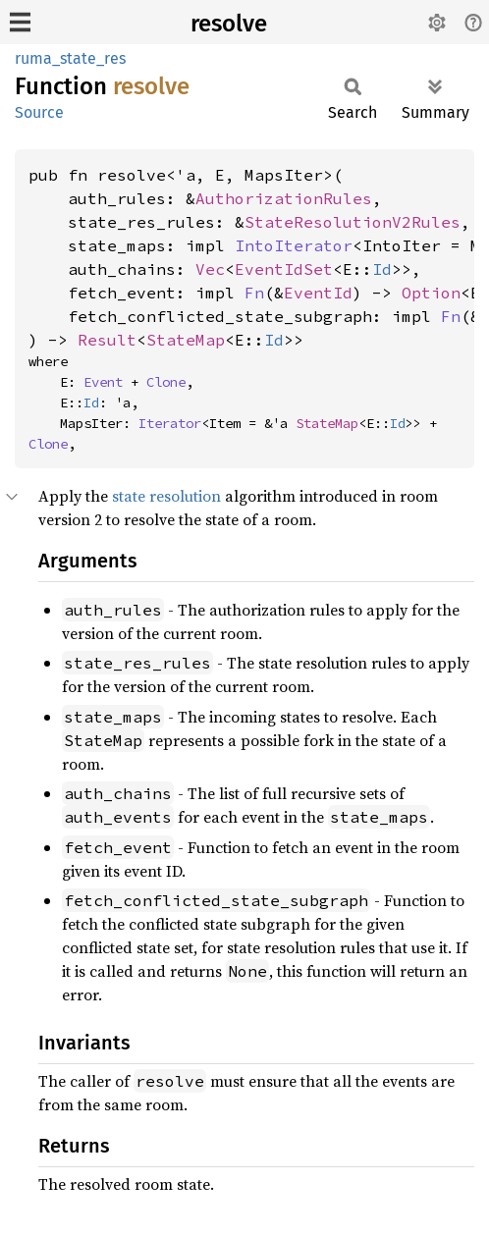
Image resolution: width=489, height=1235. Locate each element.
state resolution (166, 496)
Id (382, 269)
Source (39, 112)
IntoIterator (294, 245)
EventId (318, 292)
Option (431, 292)
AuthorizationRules (283, 198)
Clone (166, 382)
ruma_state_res (70, 58)
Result (107, 339)
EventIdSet (284, 269)
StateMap (185, 339)
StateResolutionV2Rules (352, 222)
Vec (210, 269)
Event (103, 382)
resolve (228, 23)
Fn (254, 292)
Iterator (169, 423)
